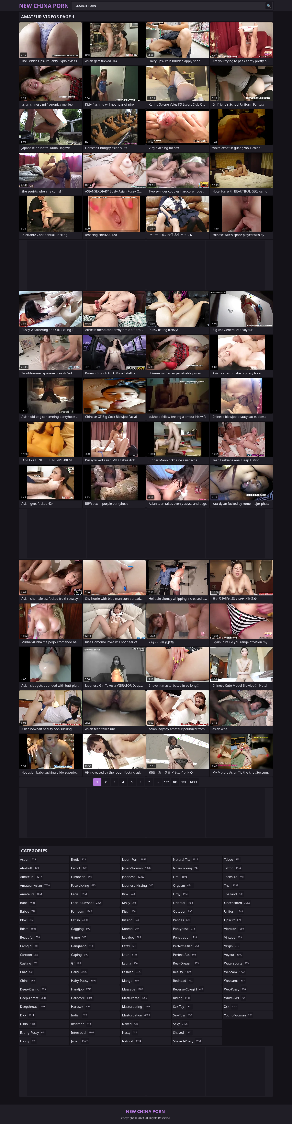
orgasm (183, 885)
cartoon (29, 955)
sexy (181, 1024)
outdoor (183, 911)
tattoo (233, 868)
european (82, 877)
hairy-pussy (84, 981)
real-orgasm (186, 963)
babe (28, 903)
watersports (237, 963)
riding (182, 998)
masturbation (136, 1015)
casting (29, 963)
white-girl (235, 998)
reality (182, 972)
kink (129, 894)
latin (130, 955)
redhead (183, 981)
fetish (80, 920)
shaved (183, 1033)
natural (132, 1041)
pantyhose (184, 929)
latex (129, 946)
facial (79, 894)
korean (131, 929)
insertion (81, 1024)
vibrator (234, 929)
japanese (133, 877)
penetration (185, 937)
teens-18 (234, 877)
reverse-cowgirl (188, 989)
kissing (131, 920)
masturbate (135, 998)
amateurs (31, 894)
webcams (235, 981)
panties (182, 920)
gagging (81, 929)
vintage (233, 937)
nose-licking (186, 868)
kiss (129, 911)
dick (27, 1015)
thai (231, 885)
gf (76, 963)
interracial (83, 1033)
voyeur (233, 955)
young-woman (238, 1015)
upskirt (233, 920)
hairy (79, 972)
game (79, 937)
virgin (232, 946)
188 (175, 782)
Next (193, 782)
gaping (80, 955)
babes (28, 911)
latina (130, 963)
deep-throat (33, 998)
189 (183, 782)
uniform (234, 911)
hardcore (82, 998)
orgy (181, 894)
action (28, 859)
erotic (79, 859)
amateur (31, 877)
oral (180, 877)
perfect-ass (185, 955)
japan (80, 1041)
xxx (231, 1007)
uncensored (237, 903)
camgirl (29, 946)
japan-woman (137, 868)
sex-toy (183, 1007)
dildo (28, 1024)
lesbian (132, 972)
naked (130, 1024)
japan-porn (134, 859)
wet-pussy (235, 989)
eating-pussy (33, 1033)
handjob (82, 989)
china (28, 981)
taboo (232, 859)
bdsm (28, 929)
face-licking (83, 885)
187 (166, 782)
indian (79, 1015)
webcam (235, 972)
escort (79, 868)
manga (131, 981)
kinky (129, 903)
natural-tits (186, 859)
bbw (27, 920)
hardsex (81, 1007)
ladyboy (132, 937)
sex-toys (183, 1015)
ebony (28, 1041)
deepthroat (33, 1007)
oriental (183, 903)
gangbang (83, 946)
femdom (82, 911)
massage (133, 989)
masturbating (136, 1007)
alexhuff (30, 868)
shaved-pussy (187, 1041)
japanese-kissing (138, 885)
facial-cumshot (87, 903)
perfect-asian (186, 946)
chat (27, 972)
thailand (234, 894)
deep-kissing (33, 989)
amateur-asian (35, 885)
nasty (130, 1033)
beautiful (30, 937)
